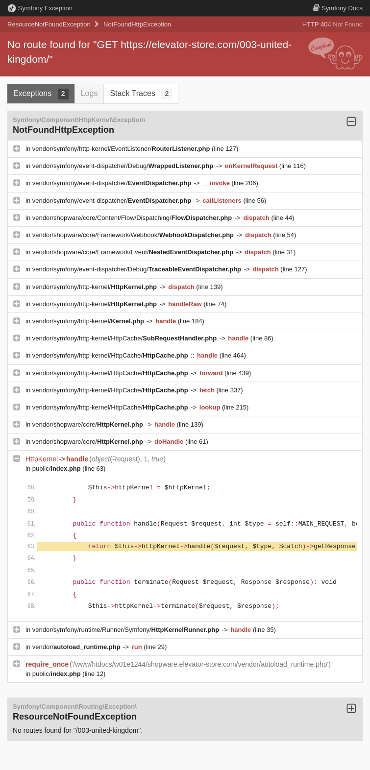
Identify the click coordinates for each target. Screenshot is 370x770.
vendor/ (77, 646)
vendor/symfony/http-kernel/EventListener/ (122, 148)
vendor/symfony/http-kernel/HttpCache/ (125, 338)
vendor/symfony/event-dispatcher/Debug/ (123, 165)
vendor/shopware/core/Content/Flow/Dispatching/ (133, 217)
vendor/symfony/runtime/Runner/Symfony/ (126, 629)
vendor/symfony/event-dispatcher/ (112, 183)
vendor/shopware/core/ (88, 424)
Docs (338, 8)
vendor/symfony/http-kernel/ (95, 286)
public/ (57, 468)
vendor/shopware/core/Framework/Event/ (133, 252)
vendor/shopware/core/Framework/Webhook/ (134, 235)
